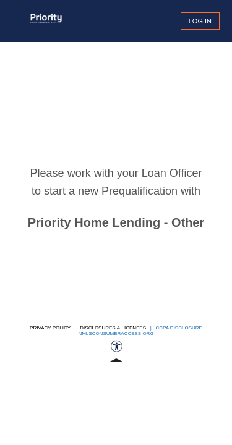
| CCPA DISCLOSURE (174, 328)
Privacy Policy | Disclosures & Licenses (88, 328)
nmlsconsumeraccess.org (115, 333)
